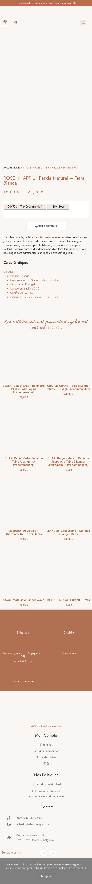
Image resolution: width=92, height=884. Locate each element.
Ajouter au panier (46, 226)
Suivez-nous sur (11, 853)
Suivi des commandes (46, 751)
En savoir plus (77, 868)
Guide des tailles (46, 757)
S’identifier (46, 745)
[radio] (25, 206)
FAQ (46, 764)
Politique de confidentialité (46, 784)
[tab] (45, 284)
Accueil (7, 167)
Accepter (46, 876)
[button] (83, 22)
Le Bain (18, 167)
